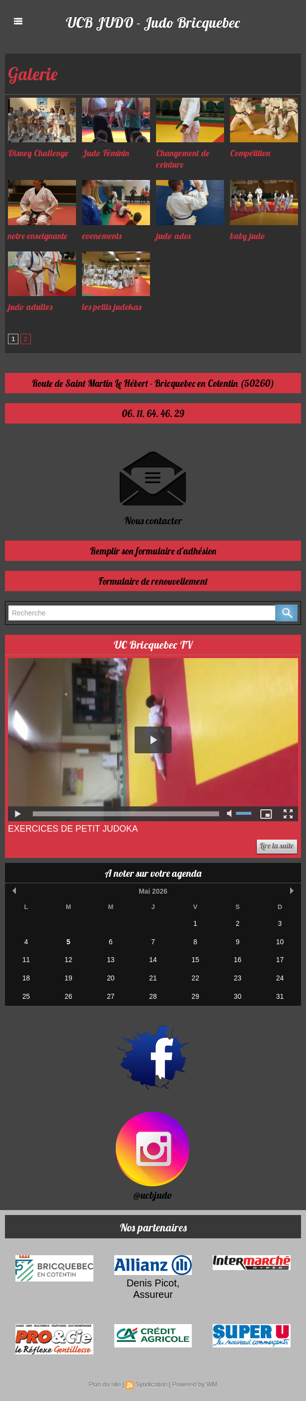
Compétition (250, 153)
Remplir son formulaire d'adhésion (153, 551)
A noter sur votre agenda (153, 873)
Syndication (151, 1381)
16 (237, 958)
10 (279, 941)
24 (279, 976)
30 (237, 993)
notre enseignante (39, 236)
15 (195, 958)
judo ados (173, 236)
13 (110, 958)
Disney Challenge (39, 153)
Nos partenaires (153, 1223)
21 (153, 976)
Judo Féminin (106, 153)
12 (68, 958)
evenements (103, 236)
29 (195, 993)
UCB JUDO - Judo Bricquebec (153, 22)
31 (279, 993)
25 (25, 993)
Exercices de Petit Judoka (74, 829)
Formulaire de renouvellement (153, 581)
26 (68, 993)
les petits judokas (112, 306)
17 (279, 958)
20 (110, 976)
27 (110, 993)
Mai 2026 (153, 891)
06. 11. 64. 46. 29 (153, 414)
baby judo (247, 236)
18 (25, 976)
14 (153, 958)
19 (68, 976)
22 (195, 976)
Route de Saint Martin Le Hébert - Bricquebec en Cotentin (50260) (153, 383)
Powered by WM (194, 1381)
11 (25, 958)
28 (153, 993)
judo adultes (30, 306)
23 (237, 976)
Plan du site (106, 1381)
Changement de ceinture (184, 158)
